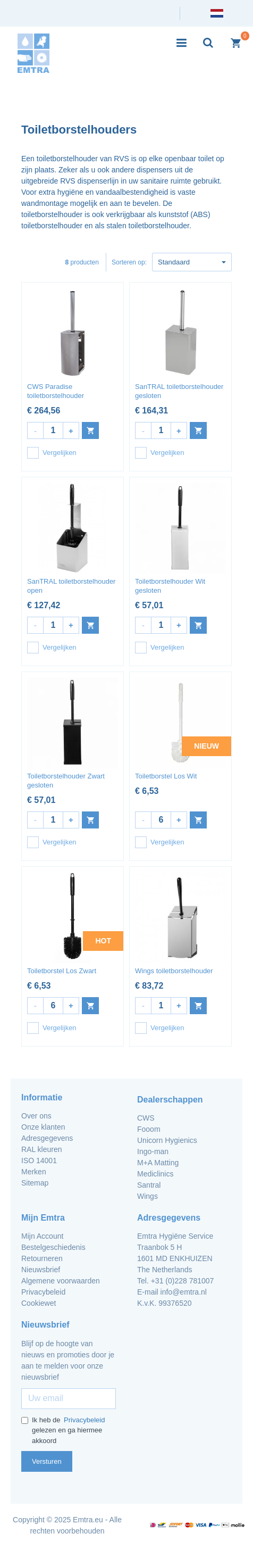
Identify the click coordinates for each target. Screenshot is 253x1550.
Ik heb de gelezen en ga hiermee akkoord (63, 1430)
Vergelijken (52, 453)
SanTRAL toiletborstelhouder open (71, 585)
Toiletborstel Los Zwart (61, 971)
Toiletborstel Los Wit (166, 776)
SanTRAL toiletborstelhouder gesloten (179, 391)
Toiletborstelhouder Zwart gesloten (66, 780)
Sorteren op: (129, 262)
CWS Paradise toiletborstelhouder (55, 391)
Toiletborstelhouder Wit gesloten (170, 585)
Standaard (192, 262)
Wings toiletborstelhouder (174, 971)
